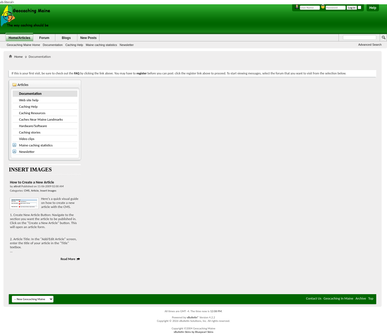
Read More (70, 259)
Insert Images (48, 190)
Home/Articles (19, 38)
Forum (44, 38)
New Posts (88, 38)
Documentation (53, 44)
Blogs (66, 38)
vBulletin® (193, 317)
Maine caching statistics (101, 44)
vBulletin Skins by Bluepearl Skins (193, 332)
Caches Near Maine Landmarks (41, 119)
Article (35, 190)
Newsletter (127, 44)
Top (370, 298)
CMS (27, 190)
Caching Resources (32, 113)
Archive (361, 298)
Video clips (26, 139)
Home (18, 57)
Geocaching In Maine (338, 298)
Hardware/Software (33, 126)
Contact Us (313, 298)
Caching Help (74, 44)
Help (372, 8)
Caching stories (29, 132)
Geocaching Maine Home (23, 44)
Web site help (28, 100)
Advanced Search (370, 44)
